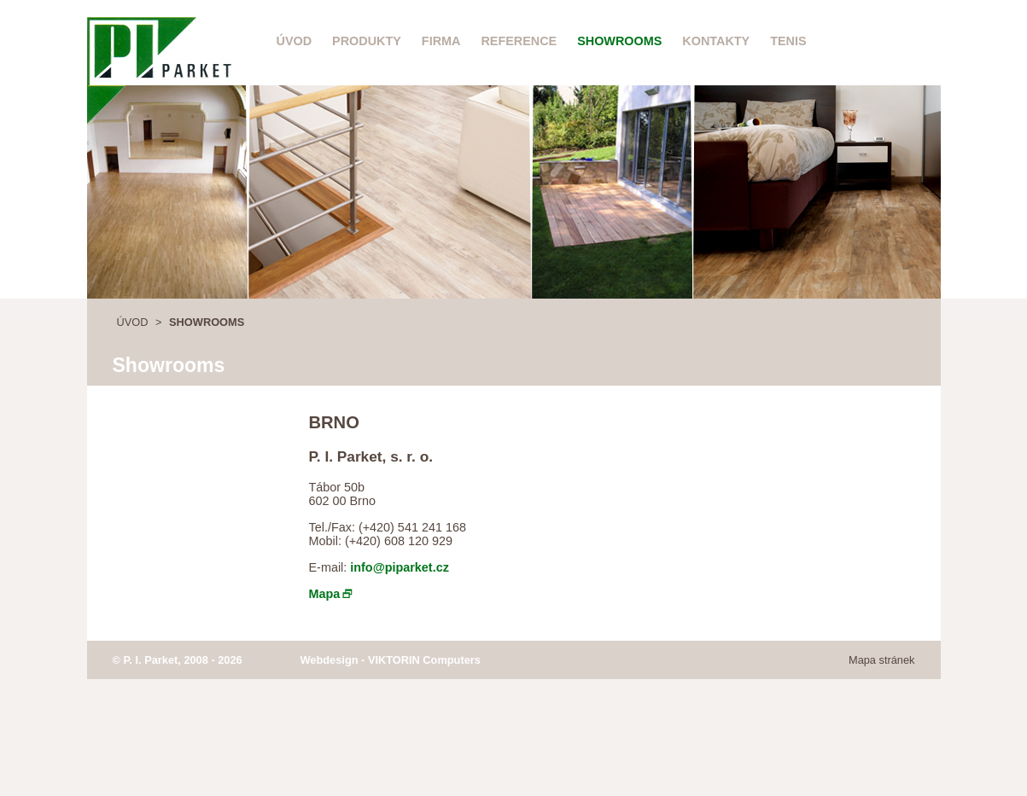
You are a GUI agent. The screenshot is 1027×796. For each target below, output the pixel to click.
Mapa (325, 594)
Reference (519, 41)
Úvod (294, 41)
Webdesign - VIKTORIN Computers (391, 660)
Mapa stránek (882, 660)
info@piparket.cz (399, 567)
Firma (441, 41)
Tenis (788, 41)
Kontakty (716, 41)
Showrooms (619, 41)
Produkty (366, 41)
